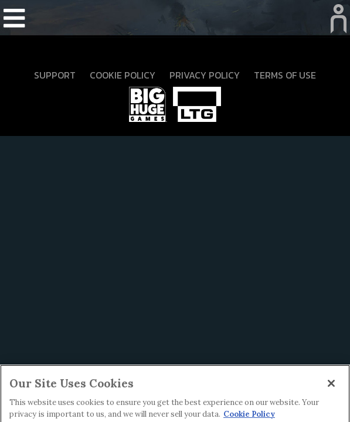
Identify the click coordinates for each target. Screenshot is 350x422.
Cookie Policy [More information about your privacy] (249, 416)
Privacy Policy (204, 75)
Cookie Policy (122, 75)
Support (55, 75)
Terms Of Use (285, 75)
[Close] (331, 386)
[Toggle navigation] (14, 19)
